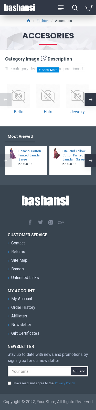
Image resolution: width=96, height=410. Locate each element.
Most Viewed (20, 136)
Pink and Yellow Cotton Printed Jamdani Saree (74, 155)
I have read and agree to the (42, 383)
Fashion (43, 21)
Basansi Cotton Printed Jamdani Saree (30, 155)
